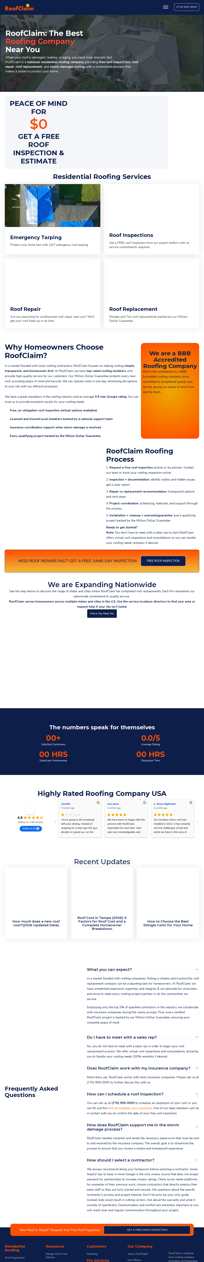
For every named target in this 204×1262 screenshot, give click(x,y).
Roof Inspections (15, 1257)
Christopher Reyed (164, 804)
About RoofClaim (138, 1254)
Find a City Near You (102, 613)
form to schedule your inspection (130, 1108)
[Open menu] (165, 7)
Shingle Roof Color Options (57, 1255)
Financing (92, 1254)
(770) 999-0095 (186, 7)
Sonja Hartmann (117, 804)
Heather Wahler (70, 804)
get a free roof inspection (147, 1230)
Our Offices (134, 1260)
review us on (31, 828)
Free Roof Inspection (163, 561)
